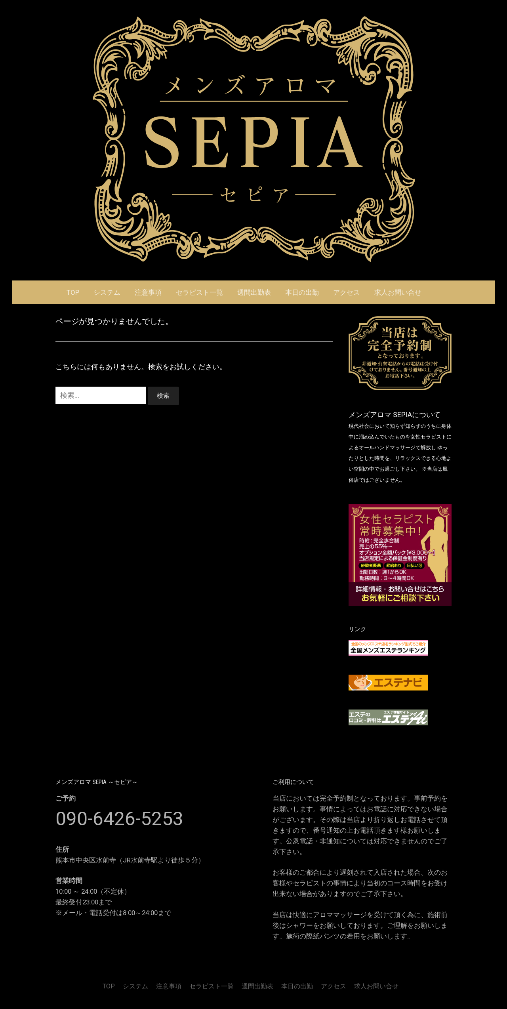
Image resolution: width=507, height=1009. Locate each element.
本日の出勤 (302, 292)
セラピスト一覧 (199, 292)
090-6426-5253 (119, 818)
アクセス (346, 292)
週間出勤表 (254, 292)
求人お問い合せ (397, 292)
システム (106, 292)
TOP (73, 292)
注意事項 (148, 292)
